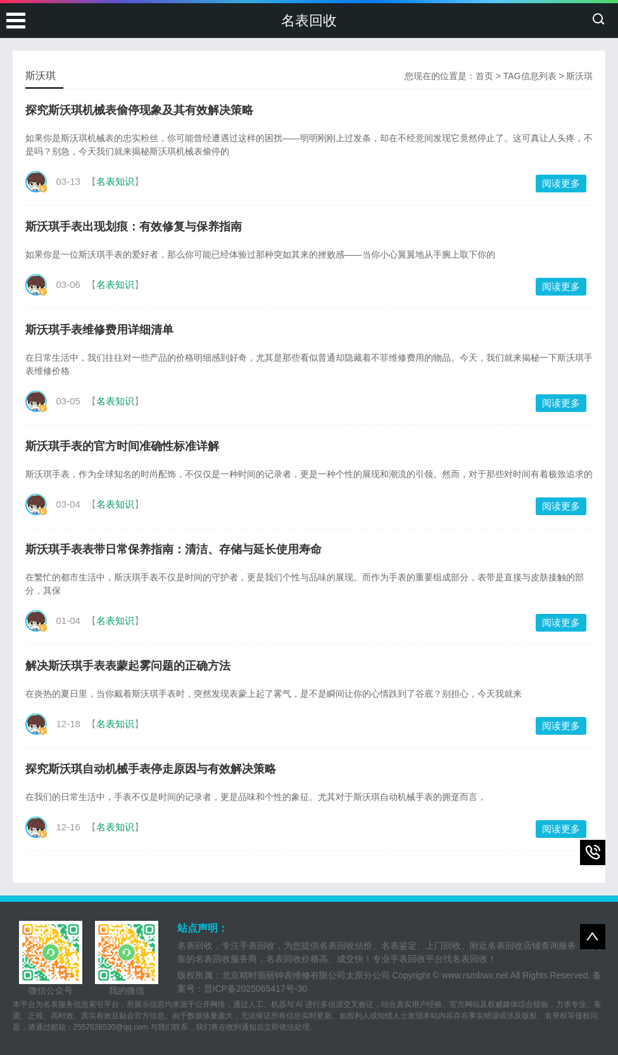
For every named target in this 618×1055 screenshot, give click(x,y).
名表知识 (115, 181)
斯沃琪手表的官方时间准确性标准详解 (122, 446)
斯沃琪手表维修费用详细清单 (99, 329)
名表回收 (309, 20)
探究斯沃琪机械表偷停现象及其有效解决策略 (139, 110)
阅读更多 (561, 183)
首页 (484, 76)
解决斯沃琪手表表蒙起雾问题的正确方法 (127, 665)
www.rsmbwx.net (474, 975)
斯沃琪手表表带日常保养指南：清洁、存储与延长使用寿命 (173, 549)
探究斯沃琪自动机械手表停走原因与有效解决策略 (150, 769)
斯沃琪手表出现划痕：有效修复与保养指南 (133, 226)
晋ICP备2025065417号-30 (255, 988)
